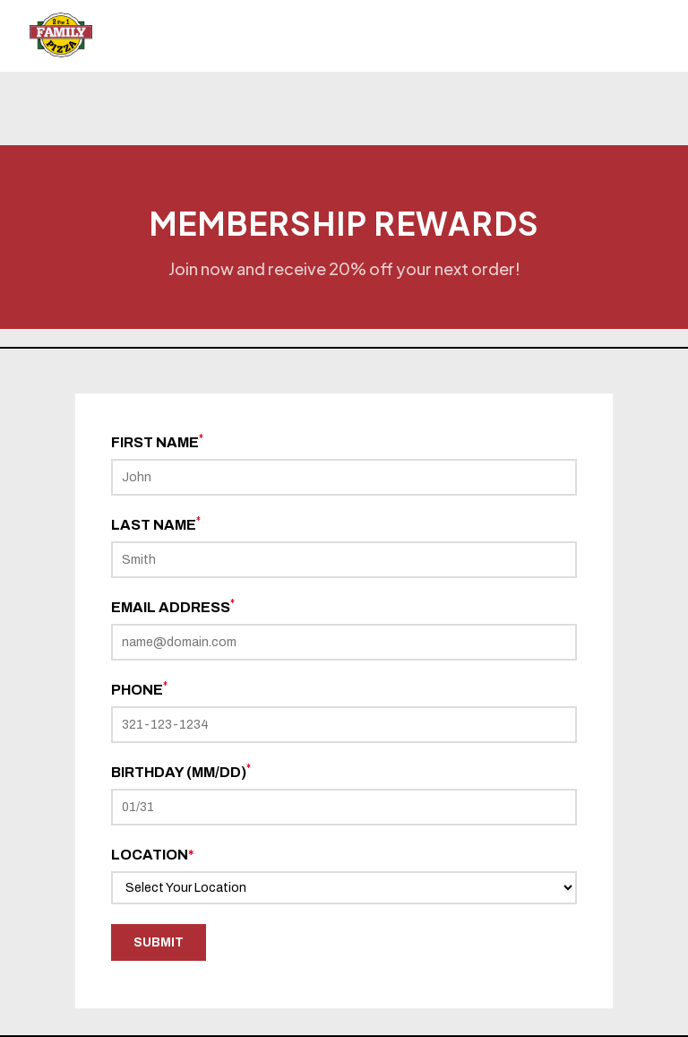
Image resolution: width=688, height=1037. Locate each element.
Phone (139, 689)
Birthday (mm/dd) (181, 772)
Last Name (156, 524)
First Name (157, 442)
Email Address (173, 607)
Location (152, 854)
